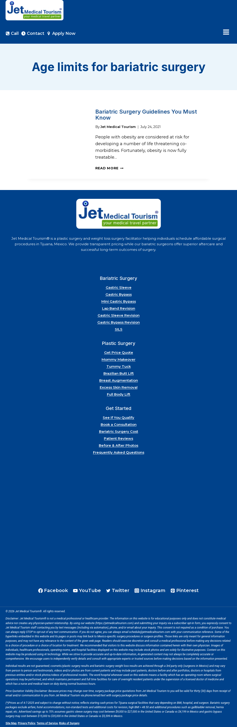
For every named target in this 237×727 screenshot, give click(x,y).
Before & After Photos (118, 444)
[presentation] (57, 139)
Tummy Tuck (118, 365)
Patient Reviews (118, 437)
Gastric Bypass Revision (118, 321)
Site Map (11, 722)
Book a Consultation (119, 423)
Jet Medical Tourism (118, 126)
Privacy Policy (26, 722)
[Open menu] (226, 32)
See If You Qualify (118, 416)
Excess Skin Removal (119, 386)
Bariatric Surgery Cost (118, 430)
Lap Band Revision (118, 307)
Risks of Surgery (69, 722)
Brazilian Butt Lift (118, 372)
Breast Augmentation (118, 379)
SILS (118, 328)
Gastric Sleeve (118, 286)
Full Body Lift (118, 393)
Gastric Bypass (119, 293)
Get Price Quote (118, 351)
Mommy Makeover (118, 358)
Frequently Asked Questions (118, 451)
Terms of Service (47, 722)
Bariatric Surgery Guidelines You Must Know (146, 114)
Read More (109, 167)
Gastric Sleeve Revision (119, 314)
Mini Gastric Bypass (118, 300)
